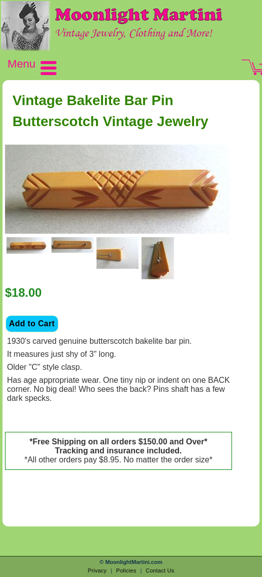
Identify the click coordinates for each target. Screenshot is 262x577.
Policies (126, 570)
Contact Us (160, 570)
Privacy (97, 570)
